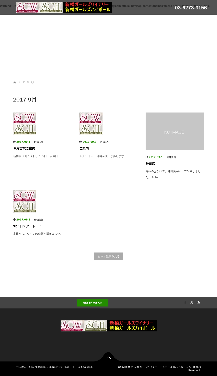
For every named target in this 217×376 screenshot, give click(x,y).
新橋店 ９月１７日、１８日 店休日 (35, 156)
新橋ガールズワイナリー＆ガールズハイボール (161, 367)
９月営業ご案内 (24, 148)
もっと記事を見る (109, 256)
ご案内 (84, 148)
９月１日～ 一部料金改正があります (101, 156)
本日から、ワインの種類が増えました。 (38, 233)
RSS (198, 302)
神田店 (150, 163)
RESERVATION (92, 302)
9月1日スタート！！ (27, 226)
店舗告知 (38, 142)
